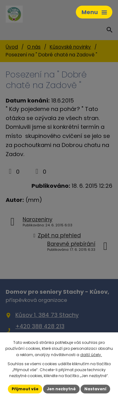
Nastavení (95, 389)
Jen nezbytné (61, 389)
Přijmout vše (25, 389)
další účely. (91, 354)
